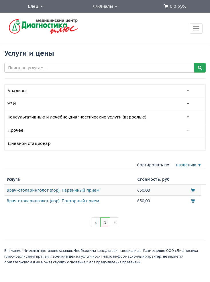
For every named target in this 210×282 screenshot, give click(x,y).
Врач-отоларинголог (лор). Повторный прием (53, 200)
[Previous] (96, 222)
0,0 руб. (178, 6)
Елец (35, 6)
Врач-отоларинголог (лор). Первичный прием (53, 190)
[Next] (114, 222)
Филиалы (105, 6)
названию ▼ (188, 165)
